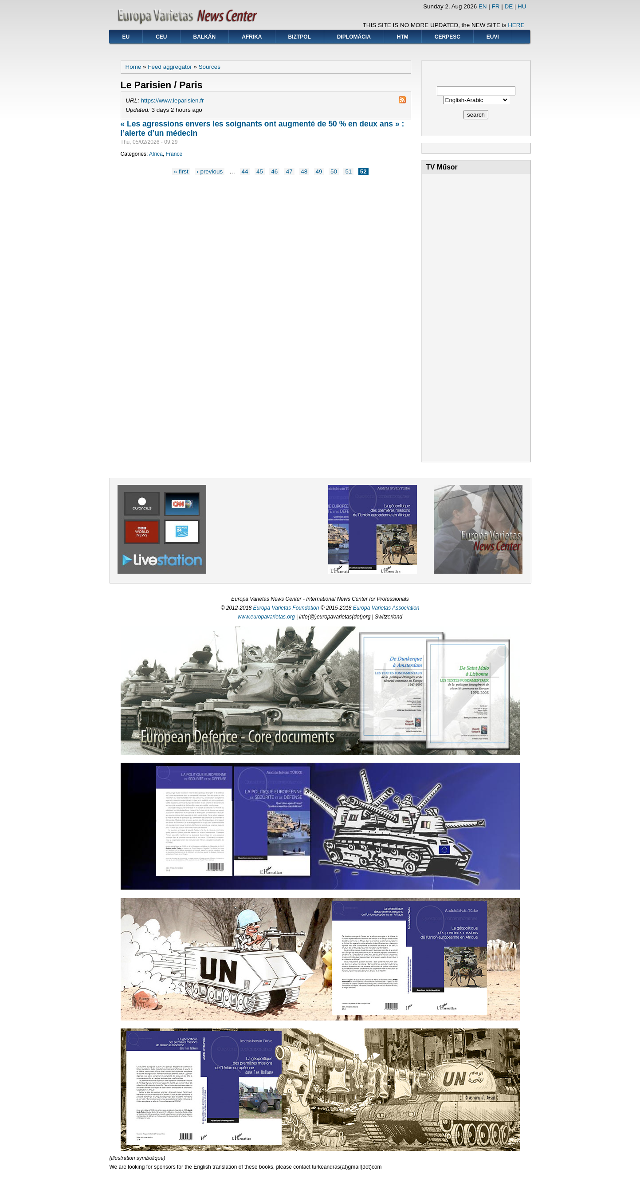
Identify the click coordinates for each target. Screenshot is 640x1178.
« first (181, 171)
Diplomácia (354, 37)
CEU (161, 37)
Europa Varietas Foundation (286, 608)
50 (333, 171)
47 (289, 171)
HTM (402, 37)
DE (508, 6)
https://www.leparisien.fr (172, 100)
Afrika (252, 37)
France (174, 154)
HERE (516, 25)
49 (319, 171)
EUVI (493, 37)
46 (274, 171)
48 (304, 171)
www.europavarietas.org (266, 617)
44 (245, 171)
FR (496, 6)
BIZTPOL (299, 37)
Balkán (204, 37)
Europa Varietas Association (386, 608)
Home (133, 66)
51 (348, 171)
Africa (156, 154)
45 (259, 171)
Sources (209, 66)
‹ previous (209, 171)
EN (483, 6)
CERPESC (447, 37)
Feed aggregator (170, 66)
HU (522, 6)
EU (126, 37)
